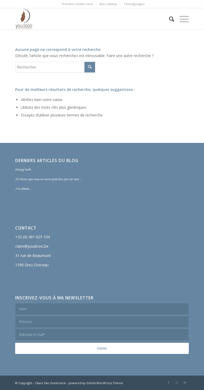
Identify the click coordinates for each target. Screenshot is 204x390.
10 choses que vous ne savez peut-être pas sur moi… (48, 179)
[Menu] (181, 19)
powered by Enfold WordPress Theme (95, 383)
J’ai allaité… (23, 189)
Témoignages (134, 4)
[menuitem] (77, 4)
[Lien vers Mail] (185, 383)
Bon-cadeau (108, 4)
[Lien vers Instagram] (177, 383)
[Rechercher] (169, 19)
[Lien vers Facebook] (169, 383)
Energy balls (23, 169)
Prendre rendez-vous (77, 4)
